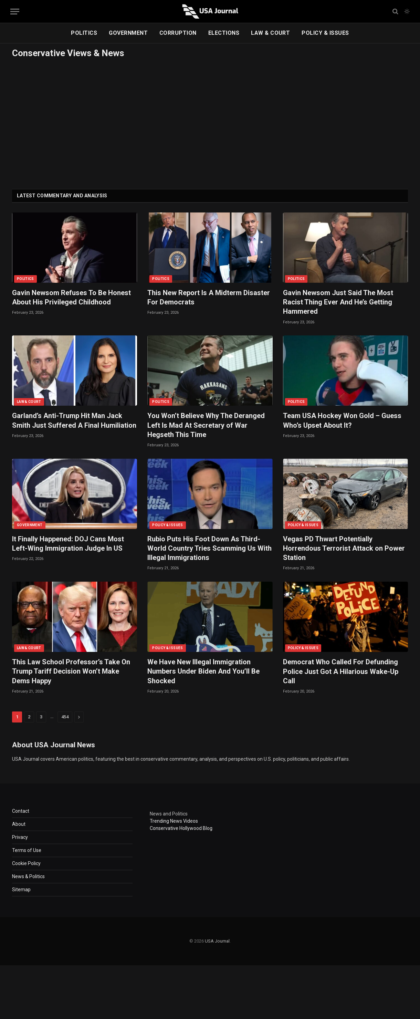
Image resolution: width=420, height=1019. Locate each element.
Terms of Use (26, 850)
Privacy (20, 837)
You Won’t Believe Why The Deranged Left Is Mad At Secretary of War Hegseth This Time (206, 425)
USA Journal (217, 941)
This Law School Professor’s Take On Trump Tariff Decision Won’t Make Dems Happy (71, 671)
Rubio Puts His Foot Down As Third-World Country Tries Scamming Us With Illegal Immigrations (209, 548)
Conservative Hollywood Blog (181, 828)
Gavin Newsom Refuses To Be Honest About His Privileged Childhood (71, 297)
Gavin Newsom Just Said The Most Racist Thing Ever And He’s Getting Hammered (338, 302)
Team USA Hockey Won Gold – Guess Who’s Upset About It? (342, 420)
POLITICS (84, 33)
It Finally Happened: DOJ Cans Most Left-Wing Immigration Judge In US (68, 543)
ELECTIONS (223, 33)
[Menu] (14, 11)
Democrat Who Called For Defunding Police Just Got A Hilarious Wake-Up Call (340, 671)
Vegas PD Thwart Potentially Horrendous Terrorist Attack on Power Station (344, 548)
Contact (20, 811)
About (18, 824)
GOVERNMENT (128, 33)
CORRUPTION (178, 33)
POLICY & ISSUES (325, 33)
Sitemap (21, 889)
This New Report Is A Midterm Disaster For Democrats (208, 297)
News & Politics (28, 876)
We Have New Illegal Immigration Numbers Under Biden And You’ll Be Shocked (203, 671)
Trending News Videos (174, 821)
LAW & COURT (270, 33)
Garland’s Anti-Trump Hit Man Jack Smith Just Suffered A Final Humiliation (74, 420)
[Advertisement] (210, 122)
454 (65, 716)
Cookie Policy (26, 863)
